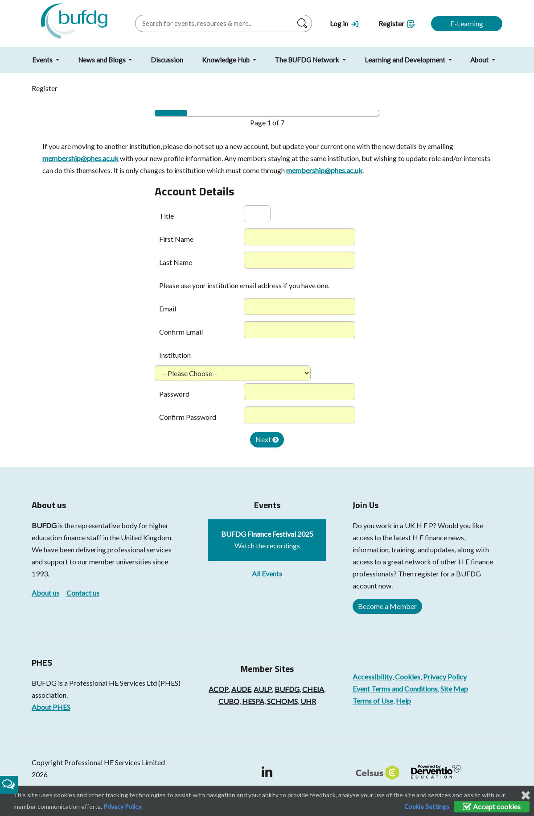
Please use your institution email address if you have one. (244, 285)
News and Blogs (102, 60)
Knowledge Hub (226, 60)
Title (166, 215)
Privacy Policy (445, 676)
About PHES (51, 707)
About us (45, 592)
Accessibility (372, 676)
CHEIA (313, 689)
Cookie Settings (426, 806)
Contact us (82, 592)
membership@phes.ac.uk (80, 158)
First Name (176, 239)
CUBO (228, 701)
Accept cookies (492, 806)
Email (167, 308)
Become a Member (387, 606)
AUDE (241, 689)
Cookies (407, 676)
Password (174, 393)
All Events (267, 573)
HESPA (253, 701)
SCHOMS (282, 701)
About (480, 60)
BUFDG (44, 525)
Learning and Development (406, 60)
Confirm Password (187, 417)
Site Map (454, 688)
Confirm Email (181, 331)
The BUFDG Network (308, 60)
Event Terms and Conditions (395, 688)
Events (43, 60)
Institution (175, 355)
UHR (308, 701)
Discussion (167, 60)
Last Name (175, 262)
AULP (263, 689)
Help (403, 700)
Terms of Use (373, 700)
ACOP (219, 689)
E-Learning (466, 23)
